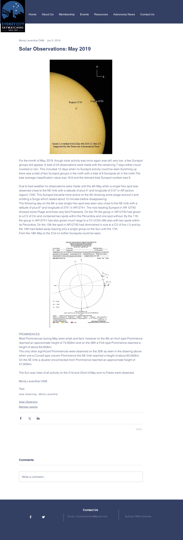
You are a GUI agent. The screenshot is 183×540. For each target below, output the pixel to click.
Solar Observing (28, 401)
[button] (47, 14)
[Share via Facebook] (20, 418)
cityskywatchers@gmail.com (91, 516)
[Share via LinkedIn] (38, 418)
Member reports (28, 406)
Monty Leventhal (48, 394)
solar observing (28, 394)
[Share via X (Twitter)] (29, 418)
